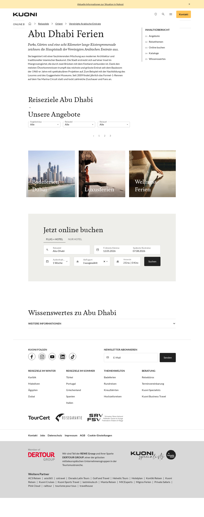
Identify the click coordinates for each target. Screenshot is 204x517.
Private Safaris (162, 481)
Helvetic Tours (120, 478)
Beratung (148, 370)
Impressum (71, 435)
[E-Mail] (134, 357)
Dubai (31, 396)
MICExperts (126, 481)
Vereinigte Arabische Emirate (85, 23)
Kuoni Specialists (151, 389)
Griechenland (73, 389)
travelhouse (86, 485)
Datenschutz (55, 435)
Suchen (152, 261)
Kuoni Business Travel (154, 396)
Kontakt (183, 14)
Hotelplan (137, 478)
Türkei (69, 377)
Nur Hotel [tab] (75, 239)
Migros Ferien (143, 481)
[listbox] (44, 124)
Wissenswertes (157, 58)
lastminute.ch (90, 481)
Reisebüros (148, 377)
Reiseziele (43, 23)
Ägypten (33, 389)
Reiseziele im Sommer (80, 370)
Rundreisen (110, 383)
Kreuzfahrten (111, 389)
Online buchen (157, 47)
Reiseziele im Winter (42, 370)
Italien (69, 402)
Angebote (154, 35)
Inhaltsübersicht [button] (157, 29)
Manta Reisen (108, 481)
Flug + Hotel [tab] (54, 239)
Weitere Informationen (44, 323)
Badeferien (110, 377)
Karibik (32, 377)
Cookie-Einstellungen (100, 435)
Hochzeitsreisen (113, 396)
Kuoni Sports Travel (68, 481)
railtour (48, 485)
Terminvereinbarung (153, 383)
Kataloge (154, 53)
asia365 (48, 478)
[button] (163, 14)
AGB (82, 435)
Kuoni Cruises (46, 481)
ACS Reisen (34, 478)
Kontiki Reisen (154, 478)
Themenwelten (114, 370)
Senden (168, 357)
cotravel (60, 478)
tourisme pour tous (65, 485)
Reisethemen (156, 41)
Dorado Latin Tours (78, 478)
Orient (59, 23)
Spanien (70, 396)
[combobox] (70, 249)
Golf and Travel (101, 478)
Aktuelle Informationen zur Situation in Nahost (100, 4)
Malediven (34, 383)
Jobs (42, 435)
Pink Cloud (34, 485)
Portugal (71, 383)
